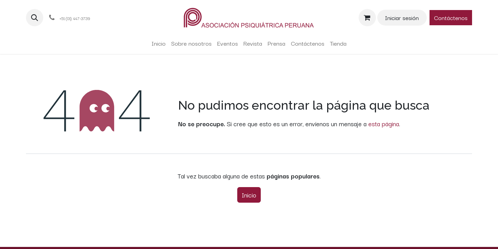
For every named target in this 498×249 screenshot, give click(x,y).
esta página (383, 123)
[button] (34, 17)
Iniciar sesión (402, 17)
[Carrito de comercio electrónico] (367, 17)
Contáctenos (451, 17)
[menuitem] (158, 43)
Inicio (249, 195)
